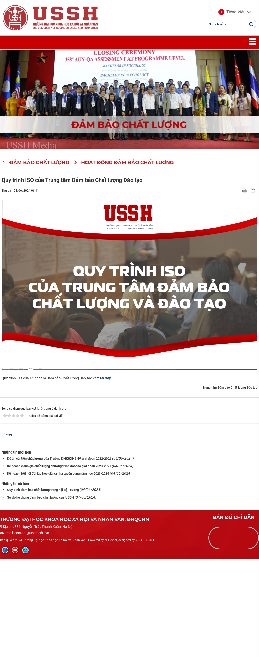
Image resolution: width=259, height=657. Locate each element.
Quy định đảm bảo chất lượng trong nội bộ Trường (43, 490)
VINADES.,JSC (145, 540)
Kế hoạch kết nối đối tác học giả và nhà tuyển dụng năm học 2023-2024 (58, 473)
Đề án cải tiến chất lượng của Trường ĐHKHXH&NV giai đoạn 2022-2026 (59, 458)
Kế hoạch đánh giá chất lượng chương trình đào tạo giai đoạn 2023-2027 (59, 466)
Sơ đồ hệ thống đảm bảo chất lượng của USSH (40, 497)
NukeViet (111, 540)
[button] (231, 12)
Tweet (9, 434)
